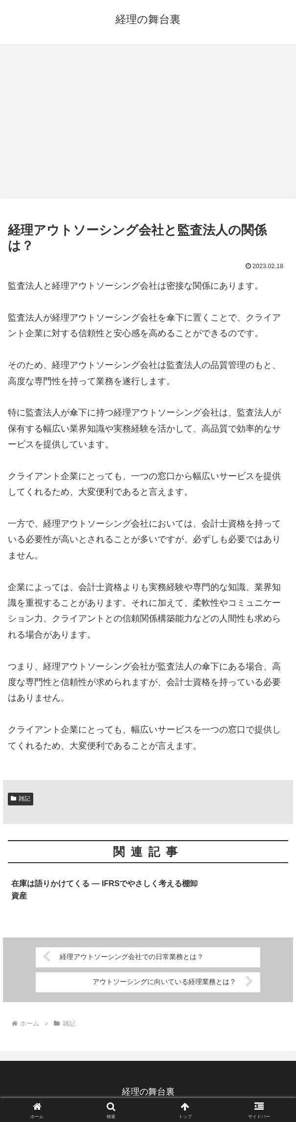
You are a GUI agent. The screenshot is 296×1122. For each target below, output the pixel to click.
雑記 (20, 798)
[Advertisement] (148, 124)
